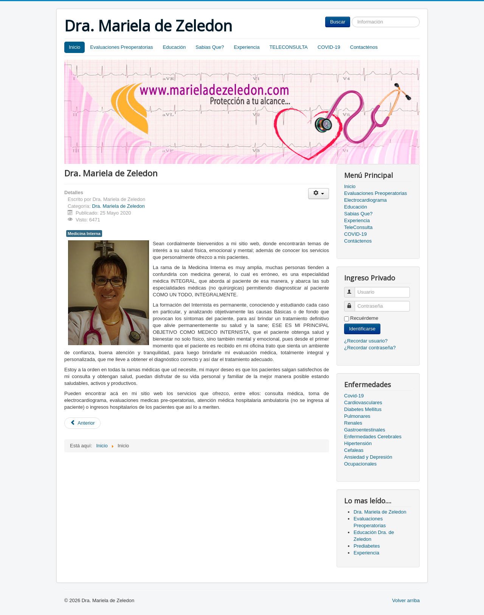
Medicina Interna (84, 233)
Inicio (74, 47)
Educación (174, 47)
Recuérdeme (364, 318)
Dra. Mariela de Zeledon (118, 206)
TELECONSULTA (288, 47)
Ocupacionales (360, 464)
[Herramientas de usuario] (318, 193)
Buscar (337, 22)
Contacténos (364, 47)
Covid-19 (354, 396)
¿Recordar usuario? (366, 341)
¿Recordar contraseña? (370, 347)
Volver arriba (406, 600)
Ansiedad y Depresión (368, 457)
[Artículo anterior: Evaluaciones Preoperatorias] (82, 423)
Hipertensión (358, 443)
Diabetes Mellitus (363, 409)
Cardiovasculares (363, 402)
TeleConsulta (358, 227)
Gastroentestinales (364, 430)
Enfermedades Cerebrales (373, 436)
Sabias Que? (209, 47)
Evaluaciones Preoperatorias (121, 47)
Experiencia (246, 47)
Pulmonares (357, 416)
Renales (353, 423)
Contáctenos (358, 241)
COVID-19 (329, 47)
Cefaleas (353, 450)
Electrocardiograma (365, 200)
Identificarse (362, 329)
